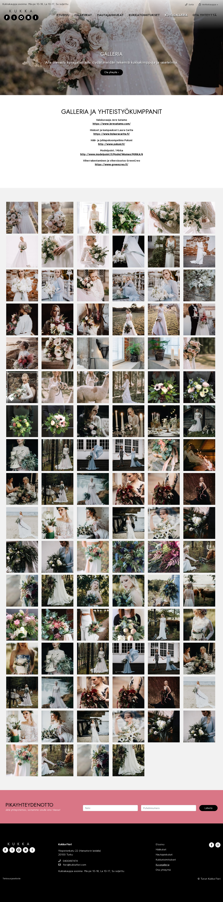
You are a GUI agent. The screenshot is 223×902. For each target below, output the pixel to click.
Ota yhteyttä (205, 15)
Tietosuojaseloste (12, 878)
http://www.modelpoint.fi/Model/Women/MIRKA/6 (111, 154)
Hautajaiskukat (110, 15)
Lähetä (208, 808)
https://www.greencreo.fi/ (111, 164)
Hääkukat (83, 15)
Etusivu (63, 15)
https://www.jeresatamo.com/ (112, 123)
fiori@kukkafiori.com (72, 864)
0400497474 (68, 860)
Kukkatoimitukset (144, 15)
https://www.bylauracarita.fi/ (111, 133)
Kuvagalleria (176, 15)
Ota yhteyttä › (111, 72)
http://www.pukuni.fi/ (111, 144)
